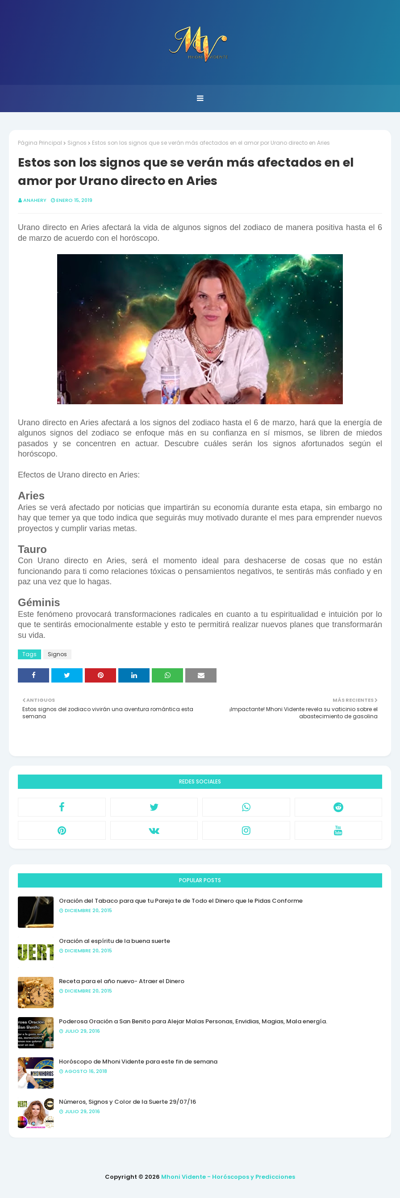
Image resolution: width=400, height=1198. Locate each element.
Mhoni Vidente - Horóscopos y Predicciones (228, 1177)
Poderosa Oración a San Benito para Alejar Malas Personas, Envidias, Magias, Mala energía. (193, 1021)
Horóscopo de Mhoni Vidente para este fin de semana (138, 1061)
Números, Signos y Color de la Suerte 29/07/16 (127, 1101)
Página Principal (40, 143)
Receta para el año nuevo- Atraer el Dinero (121, 981)
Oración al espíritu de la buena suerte (114, 941)
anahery (34, 200)
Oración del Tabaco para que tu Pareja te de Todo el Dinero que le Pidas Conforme (181, 900)
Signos (77, 143)
